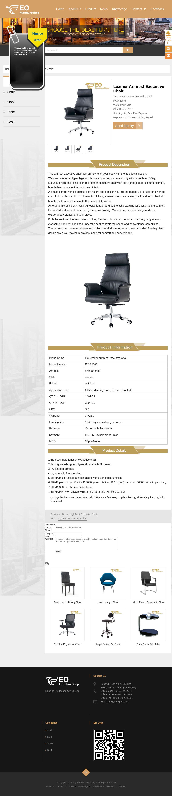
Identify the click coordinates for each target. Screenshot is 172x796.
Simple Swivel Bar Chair (107, 644)
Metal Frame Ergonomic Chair (148, 602)
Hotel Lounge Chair (108, 602)
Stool (10, 102)
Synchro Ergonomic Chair (67, 644)
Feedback (157, 9)
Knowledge (119, 9)
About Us (75, 9)
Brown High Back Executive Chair (79, 514)
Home (60, 9)
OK (46, 564)
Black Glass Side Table (148, 644)
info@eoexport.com (118, 701)
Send (58, 551)
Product (90, 9)
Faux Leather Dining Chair (67, 602)
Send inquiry (124, 126)
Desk (10, 122)
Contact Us (138, 9)
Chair (50, 730)
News (104, 9)
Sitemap (122, 786)
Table (11, 112)
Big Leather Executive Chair (72, 518)
